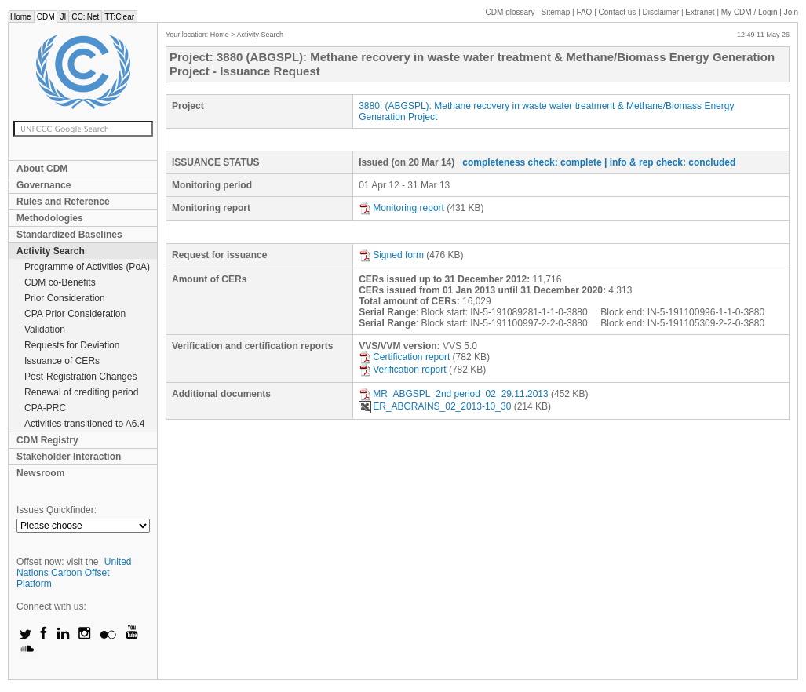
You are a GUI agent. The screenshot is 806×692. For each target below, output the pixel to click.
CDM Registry (47, 440)
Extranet (699, 12)
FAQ (584, 12)
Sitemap (556, 12)
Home (20, 17)
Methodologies (49, 218)
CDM (46, 17)
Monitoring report (401, 207)
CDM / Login (750, 12)
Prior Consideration (64, 298)
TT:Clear (119, 17)
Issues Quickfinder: (56, 509)
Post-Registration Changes (80, 376)
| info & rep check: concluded (669, 162)
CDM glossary (510, 12)
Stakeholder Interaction (68, 456)
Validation (44, 329)
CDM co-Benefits (60, 282)
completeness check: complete (531, 162)
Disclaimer (661, 12)
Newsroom (40, 473)
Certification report (404, 356)
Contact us (617, 12)
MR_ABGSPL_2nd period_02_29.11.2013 (454, 393)
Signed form (391, 254)
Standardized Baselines (69, 234)
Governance (43, 185)
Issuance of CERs (62, 360)
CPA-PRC (45, 407)
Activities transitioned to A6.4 (84, 423)
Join (791, 12)
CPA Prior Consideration (75, 313)
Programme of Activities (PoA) (87, 266)
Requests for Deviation (71, 345)
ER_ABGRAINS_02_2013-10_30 (435, 406)
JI (63, 17)
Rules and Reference (63, 201)
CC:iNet (85, 17)
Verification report (402, 369)
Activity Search (50, 251)
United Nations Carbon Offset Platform (74, 572)
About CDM (41, 168)
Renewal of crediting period (81, 392)
